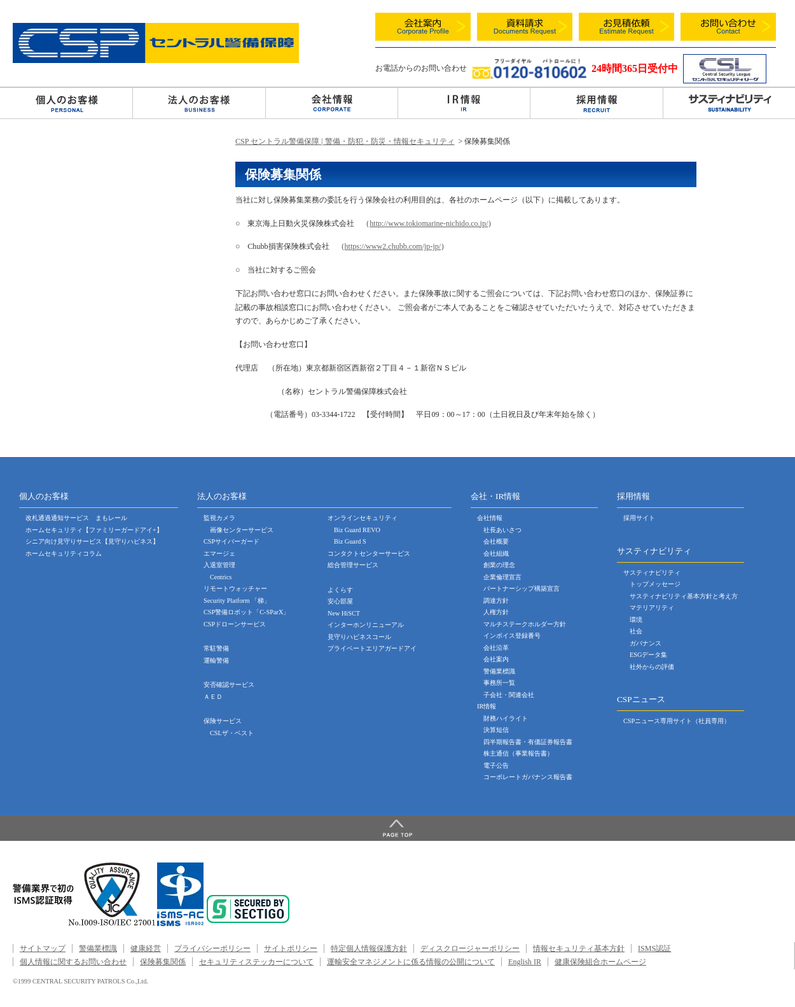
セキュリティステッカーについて (256, 961)
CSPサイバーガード (231, 541)
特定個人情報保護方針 (369, 948)
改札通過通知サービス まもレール (76, 517)
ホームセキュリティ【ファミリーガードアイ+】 (94, 529)
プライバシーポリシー (212, 948)
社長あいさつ (502, 529)
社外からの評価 (652, 666)
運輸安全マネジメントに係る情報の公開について (411, 961)
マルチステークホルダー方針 (524, 624)
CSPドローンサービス (235, 624)
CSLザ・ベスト (232, 732)
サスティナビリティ (652, 572)
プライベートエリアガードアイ (372, 648)
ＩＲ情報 (464, 102)
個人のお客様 (66, 102)
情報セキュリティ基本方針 (579, 948)
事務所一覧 (499, 682)
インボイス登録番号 (512, 635)
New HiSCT (344, 613)
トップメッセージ (655, 584)
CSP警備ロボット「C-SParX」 (246, 612)
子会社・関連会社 (508, 694)
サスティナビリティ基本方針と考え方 (684, 596)
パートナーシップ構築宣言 (521, 588)
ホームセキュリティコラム (63, 553)
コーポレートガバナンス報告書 (527, 776)
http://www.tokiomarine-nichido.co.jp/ (429, 223)
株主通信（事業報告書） (518, 753)
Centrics (221, 577)
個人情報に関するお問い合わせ (73, 961)
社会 (636, 631)
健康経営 (145, 948)
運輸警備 (216, 660)
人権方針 (496, 612)
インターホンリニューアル (366, 624)
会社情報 (331, 102)
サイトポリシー (290, 948)
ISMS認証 (654, 948)
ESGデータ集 (648, 654)
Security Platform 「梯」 (237, 600)
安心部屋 (340, 601)
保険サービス (223, 720)
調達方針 (496, 600)
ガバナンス (645, 643)
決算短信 (496, 729)
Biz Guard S (350, 541)
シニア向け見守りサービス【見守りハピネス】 (92, 541)
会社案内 (496, 659)
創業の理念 (499, 564)
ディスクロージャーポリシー (470, 948)
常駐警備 (216, 648)
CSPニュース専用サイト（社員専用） (676, 720)
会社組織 (496, 553)
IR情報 (486, 706)
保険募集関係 (163, 961)
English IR (524, 961)
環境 (636, 619)
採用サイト (639, 517)
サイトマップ (43, 948)
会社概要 (496, 541)
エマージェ (219, 553)
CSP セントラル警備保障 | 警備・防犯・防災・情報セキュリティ (345, 141)
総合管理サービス (353, 564)
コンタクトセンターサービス (369, 553)
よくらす (340, 589)
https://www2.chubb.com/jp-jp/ (393, 246)
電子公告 (496, 765)
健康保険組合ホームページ (600, 961)
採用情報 (596, 102)
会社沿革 (496, 647)
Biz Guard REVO (357, 529)
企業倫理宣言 (502, 577)
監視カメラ (219, 517)
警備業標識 (499, 671)
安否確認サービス (229, 684)
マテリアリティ (652, 607)
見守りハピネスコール (359, 636)
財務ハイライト (505, 718)
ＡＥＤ (213, 696)
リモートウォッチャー (235, 588)
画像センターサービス (241, 529)
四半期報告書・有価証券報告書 (527, 741)
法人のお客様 (198, 102)
